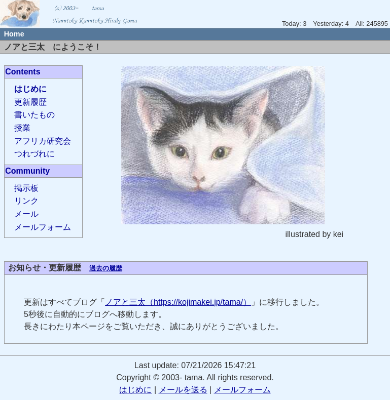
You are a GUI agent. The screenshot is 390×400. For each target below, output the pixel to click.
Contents (22, 71)
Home (14, 34)
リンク (26, 200)
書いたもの (34, 114)
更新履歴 (30, 102)
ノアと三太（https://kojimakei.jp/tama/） (178, 302)
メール (26, 214)
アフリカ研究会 (42, 141)
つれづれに (34, 153)
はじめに (30, 89)
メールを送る (183, 389)
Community (27, 171)
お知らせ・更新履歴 (44, 267)
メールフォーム (42, 227)
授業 (22, 128)
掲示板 (26, 188)
